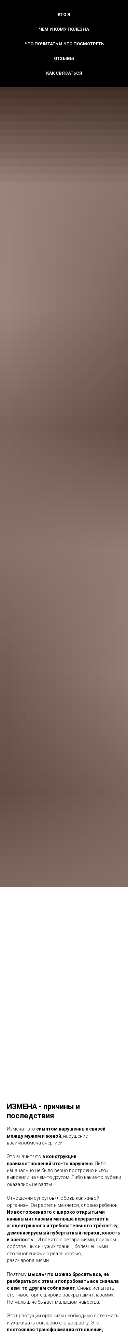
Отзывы (64, 58)
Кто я (64, 14)
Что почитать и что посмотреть (64, 43)
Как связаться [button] (64, 73)
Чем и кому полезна (64, 29)
